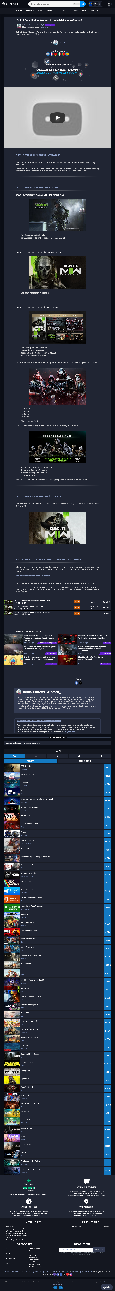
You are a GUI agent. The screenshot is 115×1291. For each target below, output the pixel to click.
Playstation (10, 1267)
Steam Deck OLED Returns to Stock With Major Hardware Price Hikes (92, 646)
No (61, 1288)
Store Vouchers (34, 1257)
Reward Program (35, 1262)
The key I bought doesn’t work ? (17, 1242)
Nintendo (9, 1272)
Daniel (62, 42)
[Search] (83, 4)
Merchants (76, 1238)
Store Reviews (34, 1268)
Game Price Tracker (36, 1260)
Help (106, 1287)
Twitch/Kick (76, 1235)
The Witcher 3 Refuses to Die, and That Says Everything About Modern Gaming (39, 647)
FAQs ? (8, 1246)
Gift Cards (32, 1264)
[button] (109, 4)
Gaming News (50, 25)
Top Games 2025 (35, 1271)
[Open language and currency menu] (95, 4)
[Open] (23, 4)
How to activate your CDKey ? (17, 1244)
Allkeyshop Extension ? (14, 1249)
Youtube (106, 1235)
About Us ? (10, 1235)
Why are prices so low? (14, 1240)
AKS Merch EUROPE (35, 1275)
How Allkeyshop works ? (15, 1238)
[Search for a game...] (57, 4)
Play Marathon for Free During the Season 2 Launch (92, 667)
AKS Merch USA (34, 1273)
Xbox (8, 1262)
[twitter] (80, 691)
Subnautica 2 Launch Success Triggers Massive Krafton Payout (40, 656)
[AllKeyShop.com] (10, 4)
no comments (45, 27)
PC (7, 1257)
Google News (69, 740)
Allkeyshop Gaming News (47, 652)
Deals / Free (33, 1266)
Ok (55, 1288)
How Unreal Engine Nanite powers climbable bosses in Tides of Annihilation (92, 657)
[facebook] (77, 691)
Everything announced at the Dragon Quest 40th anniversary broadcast (39, 667)
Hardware (107, 652)
